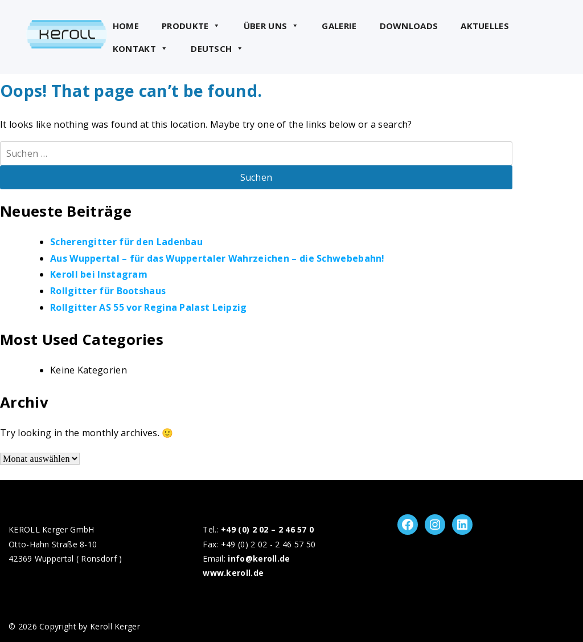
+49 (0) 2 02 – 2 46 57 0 (267, 529)
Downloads (409, 25)
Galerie (339, 25)
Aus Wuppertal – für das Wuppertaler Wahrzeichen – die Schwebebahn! (217, 258)
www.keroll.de (233, 572)
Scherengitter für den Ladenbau (126, 241)
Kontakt (140, 48)
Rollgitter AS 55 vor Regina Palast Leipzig (148, 307)
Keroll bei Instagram (98, 274)
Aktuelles (485, 25)
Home (126, 25)
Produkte (191, 25)
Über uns (271, 25)
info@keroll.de (259, 558)
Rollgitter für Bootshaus (108, 291)
